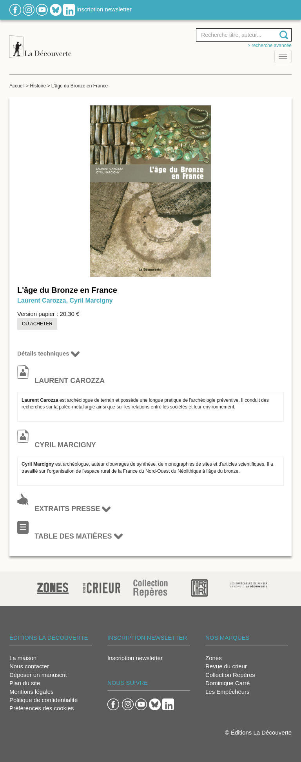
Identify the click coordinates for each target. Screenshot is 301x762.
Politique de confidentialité (43, 700)
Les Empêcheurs (227, 691)
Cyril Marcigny (90, 300)
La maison (22, 658)
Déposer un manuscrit (38, 674)
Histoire (38, 86)
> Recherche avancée (270, 45)
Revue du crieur (226, 666)
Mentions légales (31, 691)
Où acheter (37, 324)
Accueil (17, 86)
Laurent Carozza (41, 300)
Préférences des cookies (41, 708)
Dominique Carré (227, 683)
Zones (213, 658)
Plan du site (24, 683)
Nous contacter (29, 666)
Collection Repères (230, 674)
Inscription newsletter (104, 9)
